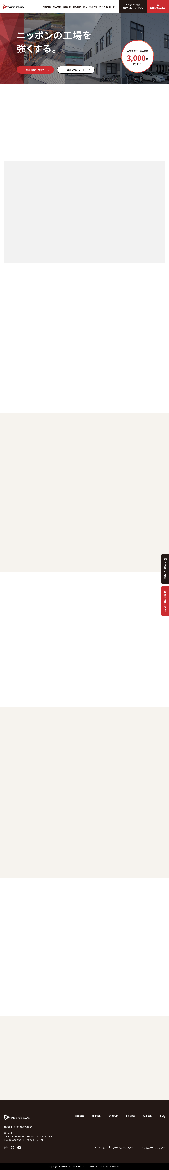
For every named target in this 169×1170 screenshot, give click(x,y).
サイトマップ (100, 1147)
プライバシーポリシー (123, 1147)
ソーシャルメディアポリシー (152, 1147)
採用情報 (147, 1116)
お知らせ (113, 1116)
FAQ (162, 1116)
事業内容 (79, 1116)
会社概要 (130, 1116)
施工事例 (97, 1116)
